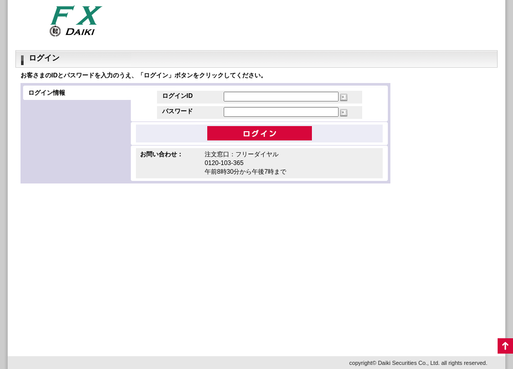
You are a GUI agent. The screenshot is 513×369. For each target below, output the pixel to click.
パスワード (177, 111)
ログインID (177, 95)
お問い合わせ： (161, 154)
